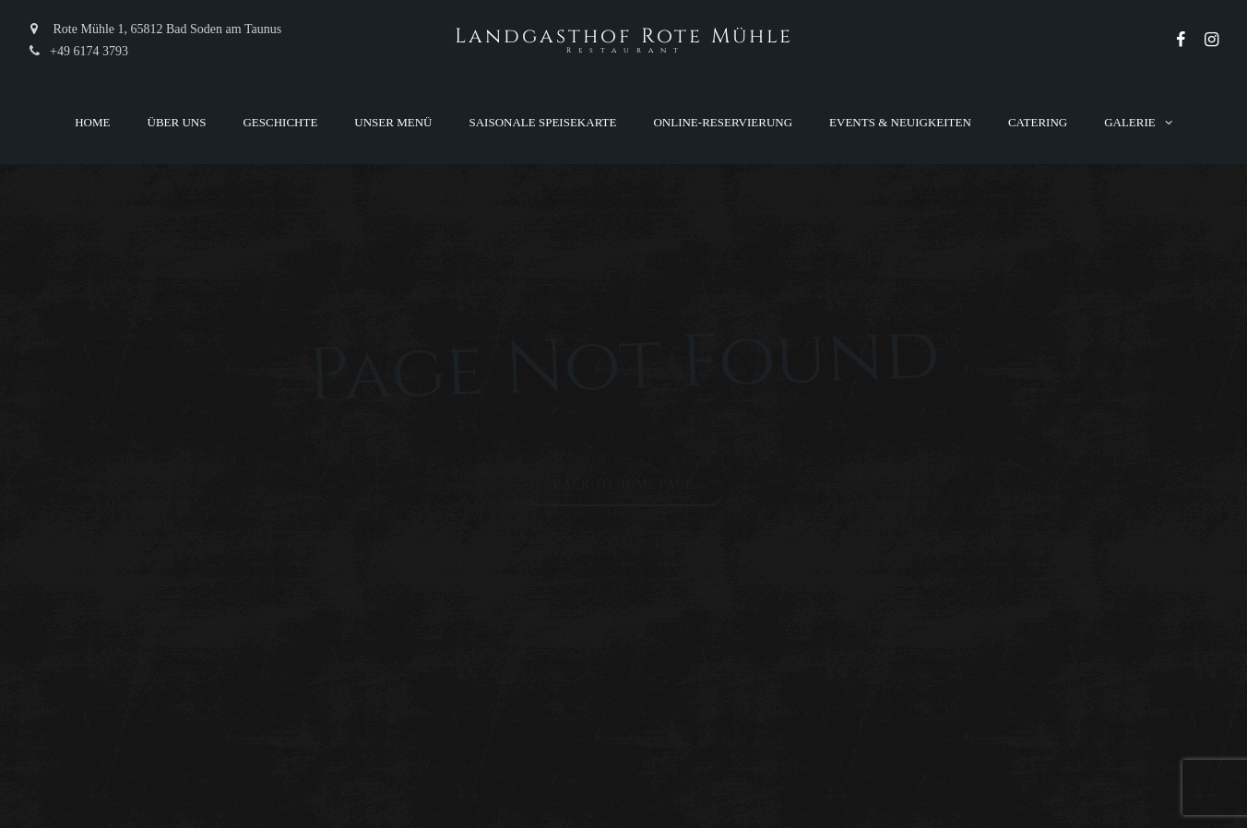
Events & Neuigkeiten (900, 122)
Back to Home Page (624, 484)
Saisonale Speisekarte (543, 122)
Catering (1037, 122)
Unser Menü (393, 122)
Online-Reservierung (722, 122)
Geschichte (280, 122)
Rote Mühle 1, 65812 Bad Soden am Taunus (154, 29)
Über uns (177, 122)
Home (92, 122)
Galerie (1130, 122)
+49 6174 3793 (78, 51)
